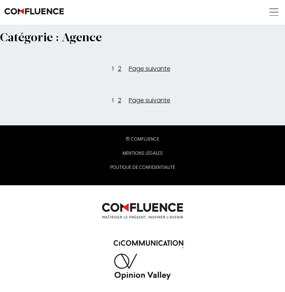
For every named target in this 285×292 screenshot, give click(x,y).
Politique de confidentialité (142, 167)
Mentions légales (142, 153)
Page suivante (149, 68)
